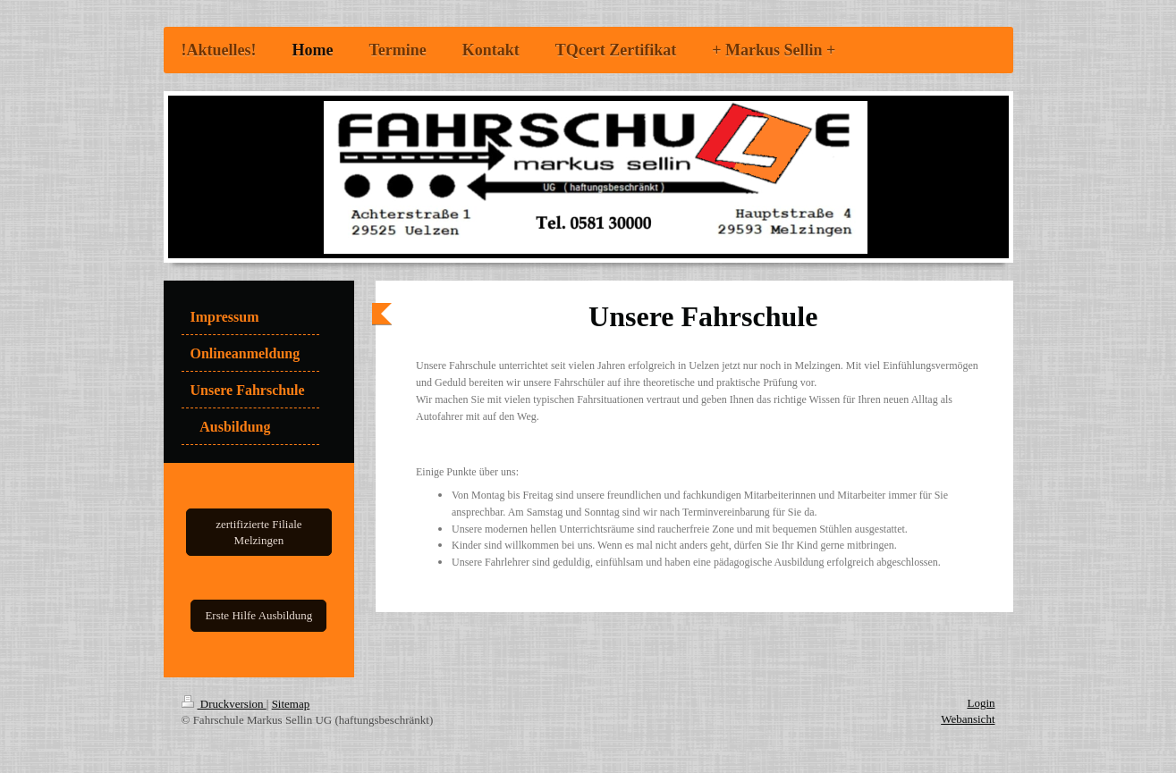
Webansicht (967, 719)
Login (980, 703)
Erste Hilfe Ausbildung (258, 615)
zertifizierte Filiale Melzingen (258, 532)
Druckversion (224, 703)
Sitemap (291, 703)
